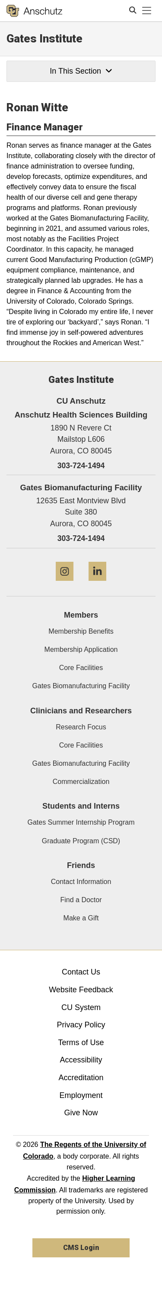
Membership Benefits (80, 631)
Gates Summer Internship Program (80, 822)
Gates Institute (44, 38)
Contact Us (81, 972)
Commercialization (81, 781)
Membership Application (81, 649)
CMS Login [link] (81, 1247)
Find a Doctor (81, 899)
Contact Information (81, 881)
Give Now (81, 1112)
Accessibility (81, 1060)
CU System (81, 1007)
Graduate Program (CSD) (81, 841)
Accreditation (80, 1077)
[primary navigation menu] (147, 10)
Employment (80, 1095)
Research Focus (81, 727)
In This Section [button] (81, 71)
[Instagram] (64, 584)
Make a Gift (81, 918)
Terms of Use (81, 1042)
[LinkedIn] (97, 584)
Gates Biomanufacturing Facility (81, 686)
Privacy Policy (81, 1024)
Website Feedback (81, 989)
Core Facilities (81, 667)
